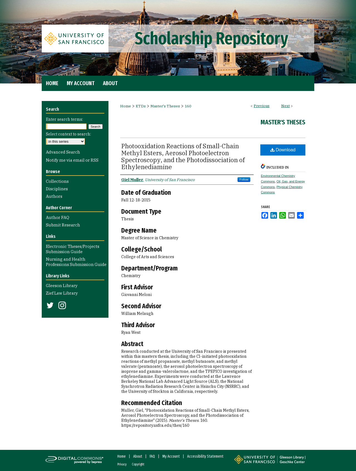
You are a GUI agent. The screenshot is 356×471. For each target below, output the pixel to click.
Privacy (122, 464)
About (137, 456)
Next (285, 105)
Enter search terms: (64, 119)
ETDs (141, 106)
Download (283, 149)
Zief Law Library (62, 293)
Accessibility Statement (205, 456)
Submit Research (63, 225)
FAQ (152, 456)
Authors (54, 196)
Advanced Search (63, 152)
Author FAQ (57, 217)
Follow (243, 179)
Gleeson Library (62, 285)
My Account (171, 456)
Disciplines (57, 188)
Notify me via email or (72, 160)
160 (188, 106)
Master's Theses (165, 106)
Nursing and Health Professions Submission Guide (76, 262)
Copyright (138, 464)
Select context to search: (68, 134)
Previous (262, 105)
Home (125, 106)
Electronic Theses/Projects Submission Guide (72, 249)
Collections (57, 181)
